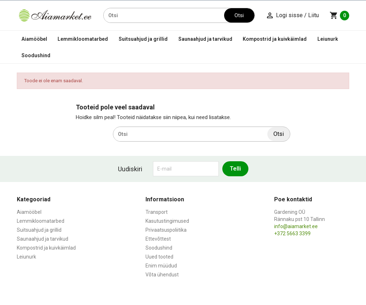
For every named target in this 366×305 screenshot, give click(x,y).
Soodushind (35, 55)
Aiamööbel (34, 39)
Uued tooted (159, 257)
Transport (156, 212)
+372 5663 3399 (292, 233)
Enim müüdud (161, 266)
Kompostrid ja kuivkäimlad (275, 39)
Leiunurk (327, 39)
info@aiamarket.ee (296, 226)
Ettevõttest (158, 239)
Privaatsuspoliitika (166, 230)
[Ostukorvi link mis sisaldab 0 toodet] (339, 15)
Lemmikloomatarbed (83, 39)
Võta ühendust (162, 274)
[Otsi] (164, 15)
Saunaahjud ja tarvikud (205, 39)
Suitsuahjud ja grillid (143, 39)
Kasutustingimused (167, 221)
